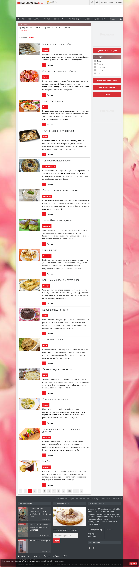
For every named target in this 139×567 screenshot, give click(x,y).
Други (99, 73)
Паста (45, 107)
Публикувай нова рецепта (107, 51)
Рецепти (100, 64)
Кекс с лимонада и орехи (56, 160)
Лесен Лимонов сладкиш (57, 220)
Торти (45, 316)
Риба (45, 137)
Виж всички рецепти (107, 87)
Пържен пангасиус (53, 339)
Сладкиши (47, 226)
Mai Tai (46, 461)
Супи (99, 61)
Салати (45, 77)
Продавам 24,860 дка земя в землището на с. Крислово (39, 527)
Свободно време (75, 19)
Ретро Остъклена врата (39, 540)
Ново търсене (24, 30)
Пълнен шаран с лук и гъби (58, 131)
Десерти (100, 70)
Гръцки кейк (49, 250)
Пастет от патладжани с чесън (60, 190)
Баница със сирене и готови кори (61, 280)
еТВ (65, 556)
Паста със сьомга (52, 101)
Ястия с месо (102, 67)
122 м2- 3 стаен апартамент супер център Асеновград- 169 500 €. (40, 512)
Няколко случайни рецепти (107, 80)
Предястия (47, 196)
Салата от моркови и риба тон (59, 71)
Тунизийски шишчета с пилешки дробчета (61, 430)
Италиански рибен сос (55, 399)
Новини (56, 19)
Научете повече (57, 561)
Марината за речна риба (56, 44)
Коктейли (46, 467)
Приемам (133, 564)
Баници (46, 286)
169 (76, 491)
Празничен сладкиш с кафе (65, 530)
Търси (56, 541)
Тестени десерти (49, 166)
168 (69, 491)
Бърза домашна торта (55, 309)
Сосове (46, 50)
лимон (31, 37)
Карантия (46, 437)
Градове (96, 19)
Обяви (56, 556)
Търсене (107, 94)
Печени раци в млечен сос (57, 369)
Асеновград (23, 556)
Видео (47, 556)
